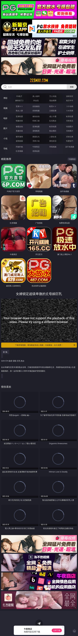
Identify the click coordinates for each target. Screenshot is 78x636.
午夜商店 (36, 147)
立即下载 (56, 630)
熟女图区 (52, 131)
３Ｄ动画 (69, 106)
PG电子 (19, 96)
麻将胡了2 (19, 100)
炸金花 (36, 100)
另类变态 (69, 120)
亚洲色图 (36, 126)
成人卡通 (52, 116)
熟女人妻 (19, 110)
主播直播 (52, 110)
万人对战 (52, 96)
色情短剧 (36, 151)
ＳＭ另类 (69, 110)
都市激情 (19, 136)
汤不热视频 (69, 147)
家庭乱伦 (36, 136)
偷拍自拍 (36, 116)
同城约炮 (19, 147)
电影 (5, 118)
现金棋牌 (52, 100)
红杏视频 (19, 151)
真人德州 (36, 96)
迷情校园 (19, 141)
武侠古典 (69, 136)
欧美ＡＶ (52, 106)
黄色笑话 (52, 141)
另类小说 (36, 141)
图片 (5, 128)
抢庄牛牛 (69, 100)
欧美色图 (52, 126)
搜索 (72, 87)
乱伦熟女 (52, 120)
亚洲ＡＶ (19, 106)
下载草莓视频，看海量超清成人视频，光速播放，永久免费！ (45, 345)
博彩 (5, 98)
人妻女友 (52, 136)
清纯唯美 (36, 131)
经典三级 (36, 120)
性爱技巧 (69, 141)
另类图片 (69, 131)
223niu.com (39, 80)
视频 (5, 108)
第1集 (5, 352)
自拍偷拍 (36, 106)
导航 (5, 148)
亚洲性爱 (19, 116)
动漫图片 (69, 126)
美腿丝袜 (19, 131)
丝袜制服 (36, 110)
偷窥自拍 (19, 126)
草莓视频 (52, 147)
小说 (5, 138)
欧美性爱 (69, 116)
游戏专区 (69, 96)
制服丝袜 (19, 120)
